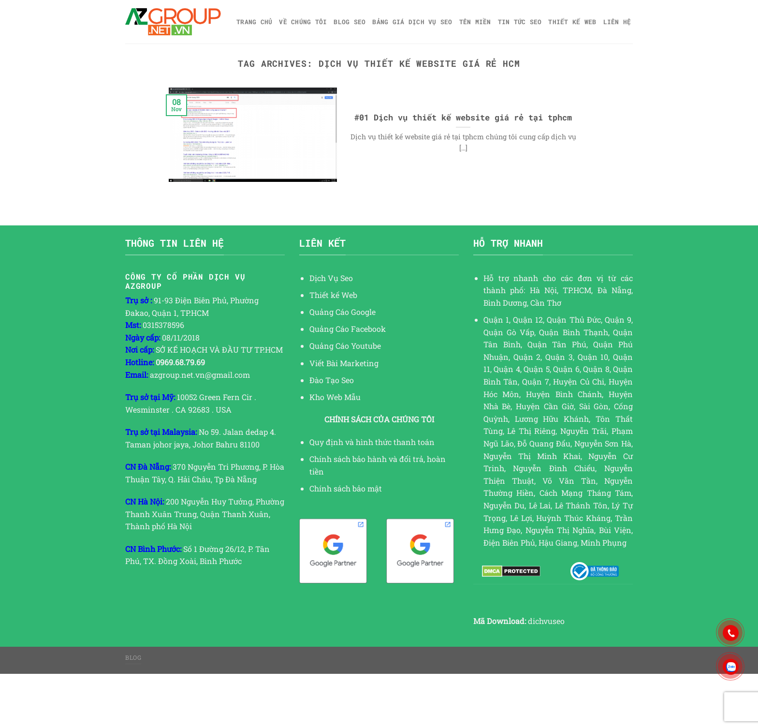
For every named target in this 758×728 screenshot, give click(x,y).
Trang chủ (254, 22)
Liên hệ (617, 22)
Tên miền (475, 22)
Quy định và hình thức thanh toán (372, 442)
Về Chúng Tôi (303, 22)
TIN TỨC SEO (520, 22)
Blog (133, 657)
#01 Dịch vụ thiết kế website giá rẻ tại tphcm (463, 117)
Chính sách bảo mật (345, 488)
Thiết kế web (572, 22)
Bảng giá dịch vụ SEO (412, 22)
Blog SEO (349, 22)
